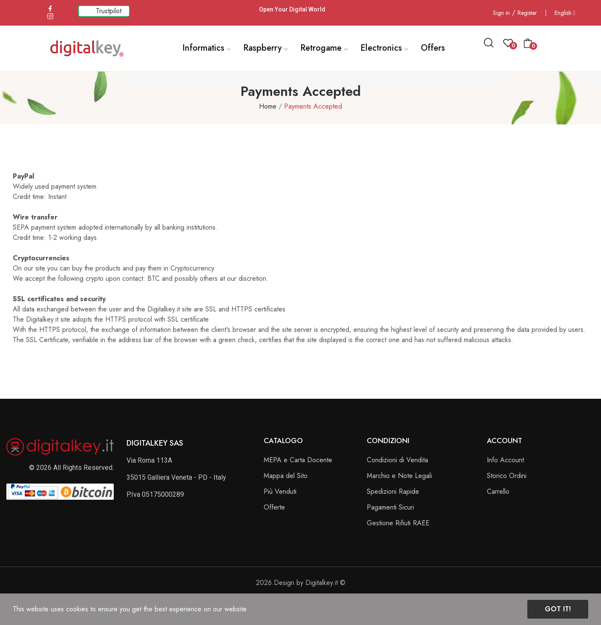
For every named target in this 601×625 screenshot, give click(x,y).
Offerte (274, 507)
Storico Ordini (506, 476)
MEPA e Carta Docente (298, 460)
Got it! (558, 609)
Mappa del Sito (286, 476)
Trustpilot (108, 11)
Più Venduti (280, 491)
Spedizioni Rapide (393, 491)
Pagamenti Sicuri (390, 507)
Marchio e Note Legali (399, 476)
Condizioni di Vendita (397, 460)
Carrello (498, 491)
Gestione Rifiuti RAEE (398, 523)
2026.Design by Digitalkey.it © (300, 583)
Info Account (505, 460)
